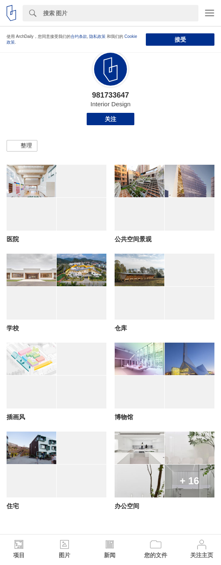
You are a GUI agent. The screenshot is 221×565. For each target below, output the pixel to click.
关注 (110, 119)
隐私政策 (97, 36)
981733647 (110, 95)
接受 (180, 39)
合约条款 (79, 36)
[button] (22, 146)
